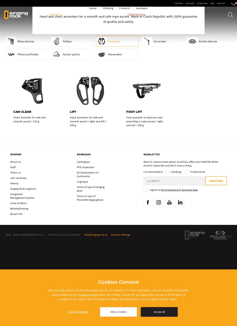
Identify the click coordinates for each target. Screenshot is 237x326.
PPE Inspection (85, 249)
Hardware (141, 90)
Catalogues (83, 244)
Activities (73, 14)
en (228, 3)
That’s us (15, 255)
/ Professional (136, 14)
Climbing (108, 90)
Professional (197, 254)
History (14, 266)
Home (93, 90)
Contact (208, 3)
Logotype (82, 264)
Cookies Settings (77, 311)
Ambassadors (94, 14)
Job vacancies (18, 260)
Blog (40, 14)
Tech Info (115, 14)
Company (166, 3)
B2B (199, 3)
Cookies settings (88, 294)
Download (189, 3)
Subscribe (216, 263)
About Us (15, 244)
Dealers (177, 3)
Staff (13, 249)
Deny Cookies (118, 311)
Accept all (159, 311)
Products (55, 14)
